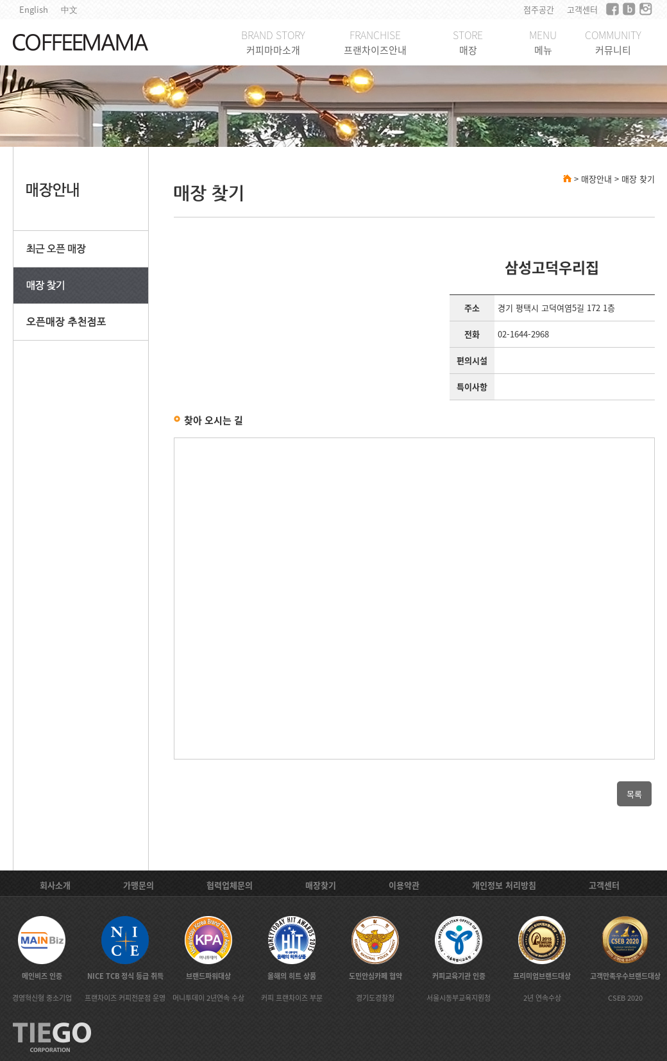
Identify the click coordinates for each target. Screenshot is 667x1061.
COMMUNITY (613, 42)
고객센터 (582, 9)
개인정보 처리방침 (504, 885)
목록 (634, 794)
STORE (468, 42)
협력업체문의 (230, 885)
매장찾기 (320, 885)
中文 (69, 9)
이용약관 (404, 885)
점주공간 (538, 9)
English (33, 9)
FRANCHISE (375, 42)
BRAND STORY (273, 42)
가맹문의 (138, 885)
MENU (543, 42)
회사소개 (55, 885)
